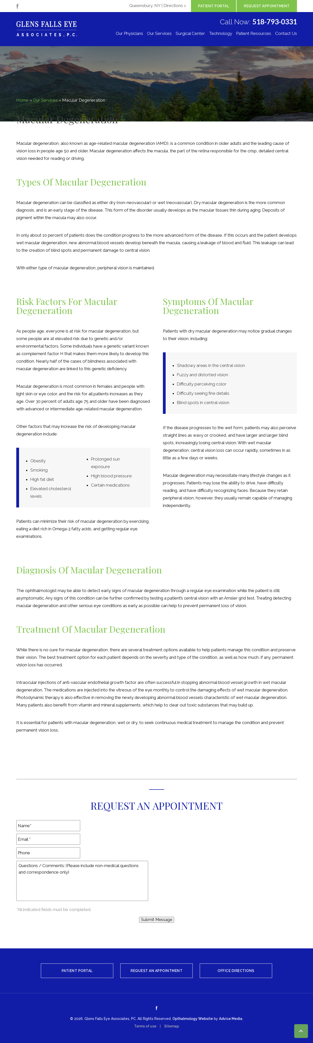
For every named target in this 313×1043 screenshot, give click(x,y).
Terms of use (145, 1026)
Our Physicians (129, 33)
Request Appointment (267, 6)
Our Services (159, 33)
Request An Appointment (156, 971)
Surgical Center (190, 33)
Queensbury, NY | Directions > (157, 5)
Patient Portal (213, 6)
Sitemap (171, 1026)
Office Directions (236, 971)
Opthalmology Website (192, 1019)
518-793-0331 (274, 21)
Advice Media (230, 1019)
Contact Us (286, 33)
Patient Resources (253, 33)
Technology (220, 33)
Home (22, 100)
